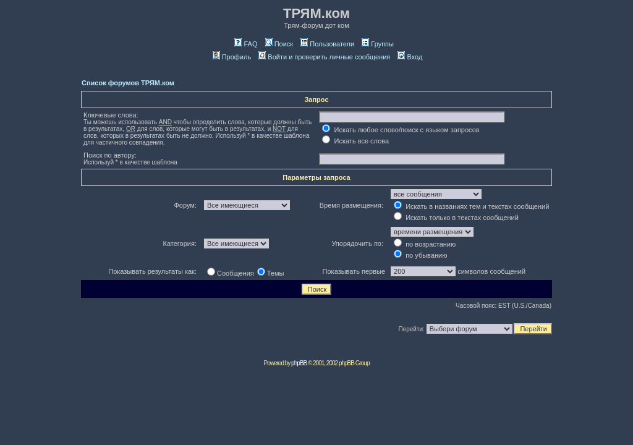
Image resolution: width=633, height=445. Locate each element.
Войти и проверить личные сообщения (324, 57)
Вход (409, 57)
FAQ (245, 44)
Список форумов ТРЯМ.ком (128, 83)
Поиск (279, 44)
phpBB (299, 363)
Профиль (232, 57)
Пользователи (327, 44)
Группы (378, 44)
